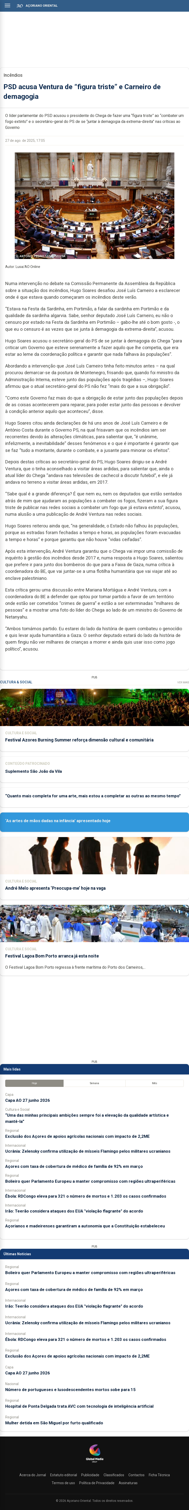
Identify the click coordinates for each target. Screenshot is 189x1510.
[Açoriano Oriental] (95, 1463)
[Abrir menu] (7, 5)
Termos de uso (63, 1483)
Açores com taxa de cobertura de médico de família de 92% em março (74, 1166)
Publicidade (90, 1475)
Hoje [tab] (34, 1083)
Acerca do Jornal (32, 1475)
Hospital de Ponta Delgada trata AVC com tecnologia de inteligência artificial (79, 1406)
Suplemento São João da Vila (33, 771)
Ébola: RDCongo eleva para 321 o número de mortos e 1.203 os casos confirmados (85, 1196)
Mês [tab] (154, 1083)
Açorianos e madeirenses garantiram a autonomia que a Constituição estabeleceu (85, 1225)
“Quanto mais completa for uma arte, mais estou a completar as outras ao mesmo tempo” (93, 795)
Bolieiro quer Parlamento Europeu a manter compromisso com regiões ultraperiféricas (90, 1181)
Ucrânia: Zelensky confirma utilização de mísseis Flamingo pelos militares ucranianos (87, 1151)
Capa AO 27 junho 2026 (27, 1100)
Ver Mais (183, 682)
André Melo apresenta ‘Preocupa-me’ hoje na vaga (55, 888)
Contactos (136, 1475)
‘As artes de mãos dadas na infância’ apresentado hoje (58, 820)
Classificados (114, 1475)
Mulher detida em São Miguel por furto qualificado (54, 1422)
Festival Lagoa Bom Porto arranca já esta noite (52, 956)
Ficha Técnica (159, 1475)
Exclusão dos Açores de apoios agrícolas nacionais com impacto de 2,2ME (77, 1136)
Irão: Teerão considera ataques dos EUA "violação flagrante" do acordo (74, 1211)
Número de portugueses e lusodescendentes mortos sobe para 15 (70, 1389)
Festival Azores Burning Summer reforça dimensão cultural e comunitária (79, 739)
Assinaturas (128, 1483)
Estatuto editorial (63, 1475)
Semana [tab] (94, 1083)
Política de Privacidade (96, 1483)
